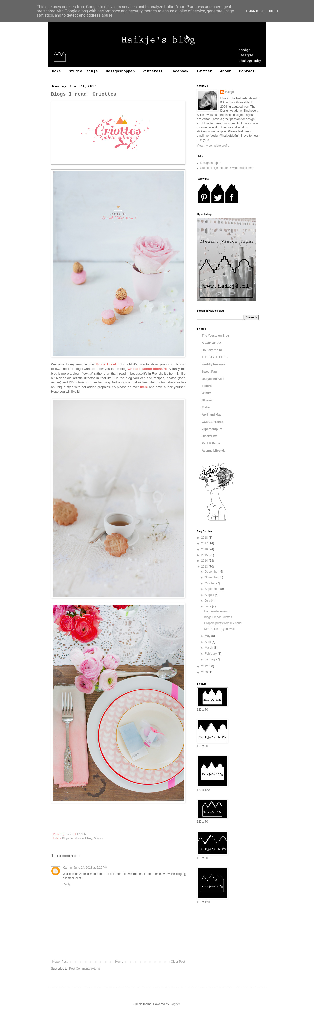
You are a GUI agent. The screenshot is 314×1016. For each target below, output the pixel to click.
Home (56, 71)
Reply (67, 884)
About (225, 71)
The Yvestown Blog (215, 335)
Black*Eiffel (210, 436)
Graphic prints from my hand (222, 623)
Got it (273, 11)
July (208, 600)
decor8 (207, 386)
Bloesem (208, 400)
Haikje (229, 92)
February (211, 653)
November (212, 577)
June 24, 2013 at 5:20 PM (90, 867)
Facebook (180, 71)
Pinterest (153, 71)
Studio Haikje (83, 71)
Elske (206, 407)
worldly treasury (213, 364)
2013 (205, 566)
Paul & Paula (211, 443)
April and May (212, 414)
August (210, 595)
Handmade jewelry (216, 611)
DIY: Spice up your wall (219, 629)
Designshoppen (120, 71)
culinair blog (85, 838)
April (208, 642)
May (208, 636)
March (209, 647)
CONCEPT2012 (212, 422)
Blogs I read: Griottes (218, 617)
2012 (205, 666)
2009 (205, 672)
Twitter (204, 71)
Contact (247, 71)
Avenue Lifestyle (214, 450)
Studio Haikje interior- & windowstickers (226, 168)
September (212, 589)
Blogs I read (69, 838)
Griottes (98, 838)
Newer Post (60, 961)
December (212, 571)
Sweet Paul (210, 371)
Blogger (175, 1004)
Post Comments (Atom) (84, 968)
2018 (205, 537)
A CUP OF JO (211, 343)
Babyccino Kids (213, 379)
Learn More (255, 11)
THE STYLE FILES (215, 357)
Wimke (207, 393)
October (210, 583)
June (208, 606)
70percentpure (212, 429)
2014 (205, 560)
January (210, 659)
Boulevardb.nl (212, 350)
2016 (205, 549)
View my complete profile (213, 145)
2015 (205, 555)
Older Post (178, 961)
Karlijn (67, 867)
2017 (205, 543)
